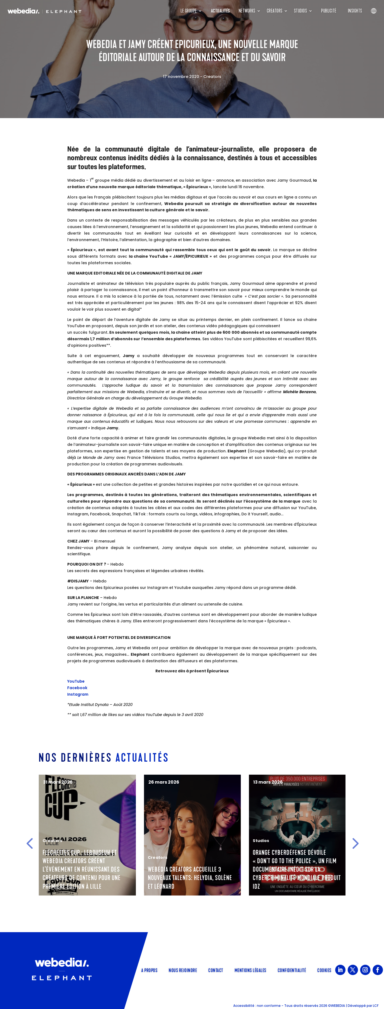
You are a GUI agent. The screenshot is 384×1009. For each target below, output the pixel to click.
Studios (300, 11)
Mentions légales (250, 969)
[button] (29, 843)
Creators (275, 11)
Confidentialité (292, 969)
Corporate (53, 857)
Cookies (324, 969)
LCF (376, 1005)
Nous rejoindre (183, 969)
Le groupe (189, 11)
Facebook (77, 687)
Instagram (77, 694)
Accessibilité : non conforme (257, 1005)
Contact (215, 969)
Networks (247, 11)
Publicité (329, 11)
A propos (149, 969)
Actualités (220, 11)
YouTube (76, 681)
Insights (355, 11)
